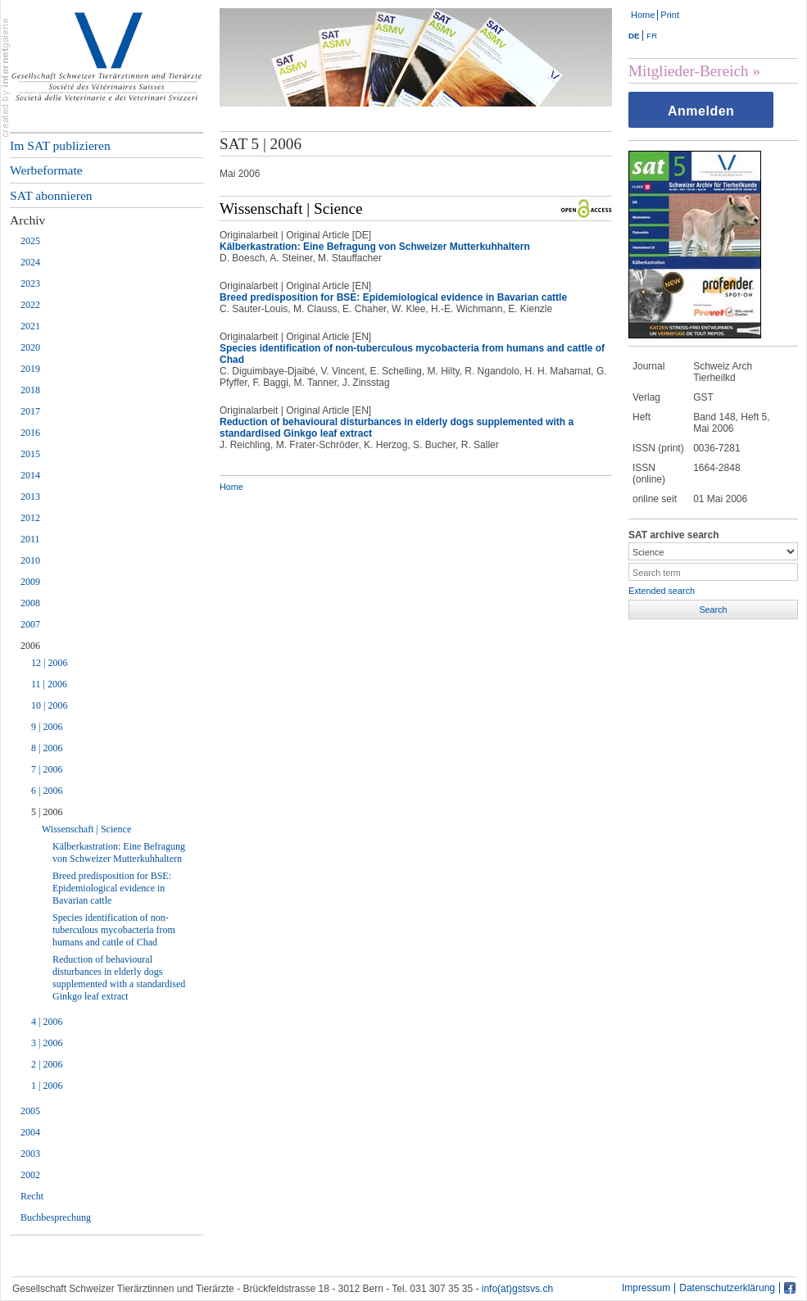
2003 (30, 1153)
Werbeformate (46, 170)
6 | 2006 (46, 790)
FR (651, 35)
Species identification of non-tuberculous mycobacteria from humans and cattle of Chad (113, 930)
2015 (30, 454)
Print (669, 15)
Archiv (27, 220)
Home (643, 15)
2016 (30, 432)
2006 (30, 645)
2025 (30, 241)
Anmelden (701, 111)
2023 (30, 283)
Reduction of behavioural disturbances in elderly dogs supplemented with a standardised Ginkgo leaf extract (118, 978)
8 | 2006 (46, 748)
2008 (30, 603)
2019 (30, 368)
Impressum (646, 1288)
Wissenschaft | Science (86, 829)
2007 (30, 624)
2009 (30, 581)
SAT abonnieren (51, 195)
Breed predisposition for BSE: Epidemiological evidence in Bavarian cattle (111, 888)
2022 (30, 305)
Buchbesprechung (55, 1217)
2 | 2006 (46, 1064)
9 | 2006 (46, 726)
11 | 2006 (49, 684)
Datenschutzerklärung (727, 1288)
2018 (30, 390)
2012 (30, 518)
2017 (30, 411)
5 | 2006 (46, 812)
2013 (30, 496)
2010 (30, 560)
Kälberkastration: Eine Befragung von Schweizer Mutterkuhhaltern (118, 852)
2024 (30, 262)
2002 (30, 1175)
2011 (30, 539)
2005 (30, 1111)
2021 (30, 326)
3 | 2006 (46, 1043)
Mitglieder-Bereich (688, 70)
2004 (30, 1132)
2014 (30, 475)
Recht (31, 1196)
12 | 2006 (49, 663)
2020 (30, 347)
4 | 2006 (46, 1021)
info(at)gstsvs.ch (517, 1288)
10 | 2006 (49, 705)
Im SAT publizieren (60, 145)
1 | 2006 (46, 1085)
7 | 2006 (46, 769)
